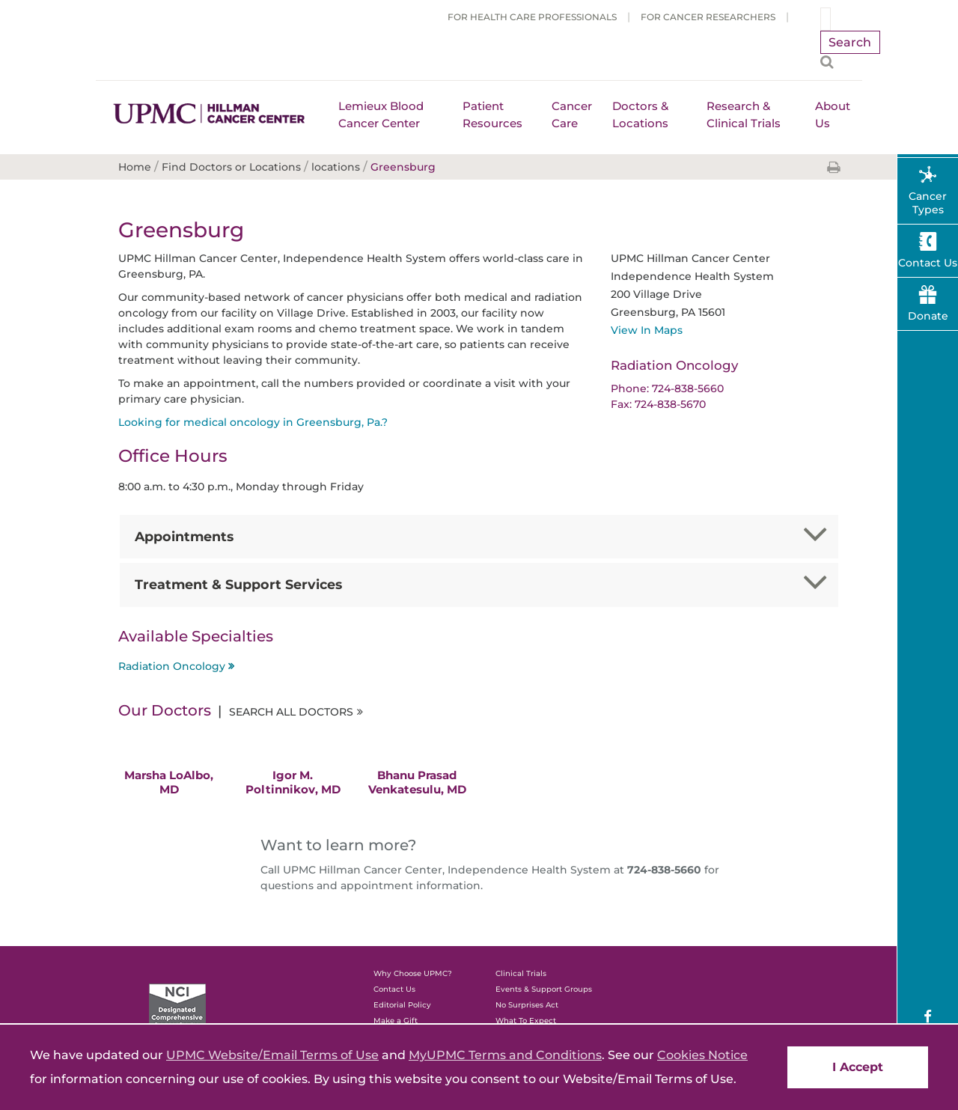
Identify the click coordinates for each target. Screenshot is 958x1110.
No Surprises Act (526, 1005)
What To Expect (525, 1020)
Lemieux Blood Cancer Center (381, 114)
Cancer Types (928, 202)
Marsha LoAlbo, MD (168, 782)
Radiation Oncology (171, 666)
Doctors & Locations (640, 114)
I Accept (857, 1067)
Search (850, 42)
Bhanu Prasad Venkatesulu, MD (417, 782)
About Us (832, 114)
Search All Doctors (291, 712)
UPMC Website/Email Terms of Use (272, 1055)
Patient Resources (492, 114)
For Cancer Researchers (708, 16)
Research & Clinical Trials (744, 114)
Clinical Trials (520, 973)
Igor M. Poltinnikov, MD (293, 782)
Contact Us (394, 989)
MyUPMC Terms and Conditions (505, 1055)
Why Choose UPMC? (412, 973)
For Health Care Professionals (532, 16)
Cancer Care (572, 114)
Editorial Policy (402, 1005)
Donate (928, 316)
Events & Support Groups (543, 989)
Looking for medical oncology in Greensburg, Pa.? (253, 422)
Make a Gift (395, 1020)
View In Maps (647, 330)
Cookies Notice (702, 1055)
